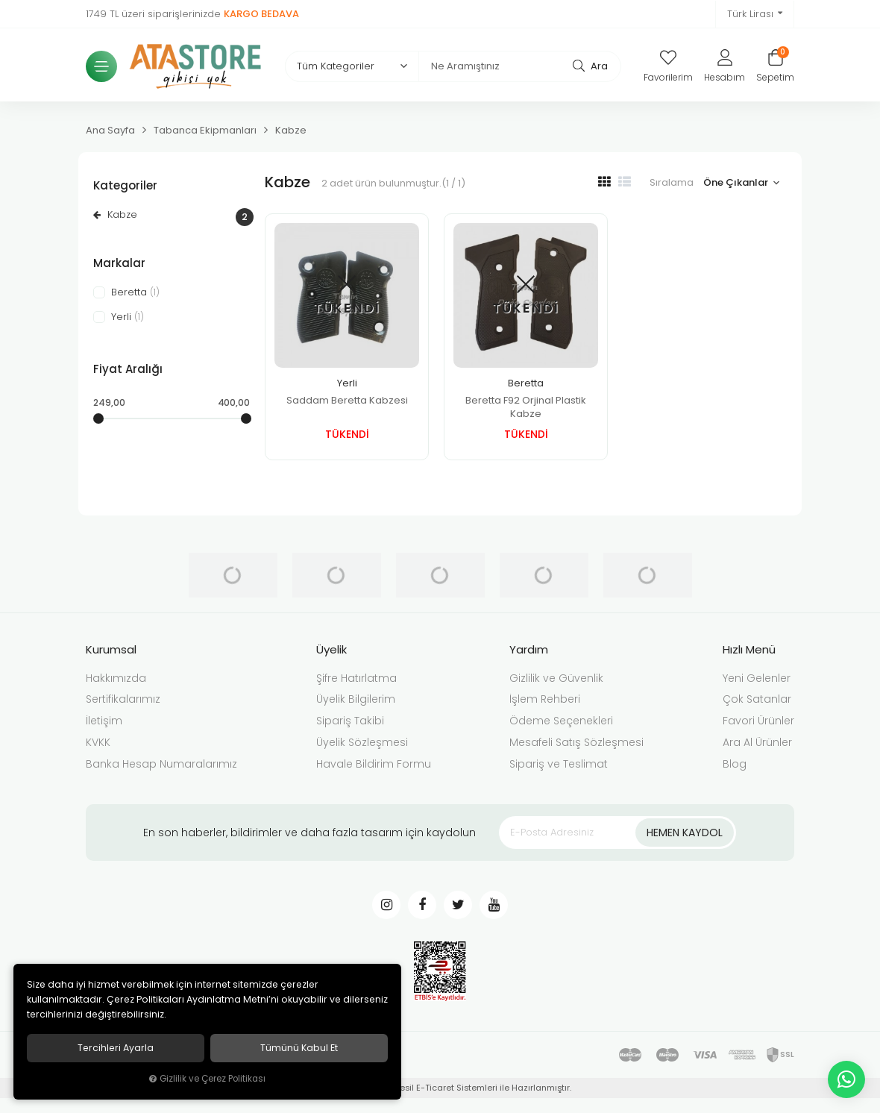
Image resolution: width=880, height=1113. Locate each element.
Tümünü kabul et (299, 1048)
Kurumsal (111, 649)
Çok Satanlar (757, 699)
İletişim (104, 720)
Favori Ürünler (758, 720)
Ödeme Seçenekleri (561, 720)
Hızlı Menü (749, 649)
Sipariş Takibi (350, 720)
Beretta (526, 383)
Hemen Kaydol (685, 832)
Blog (735, 764)
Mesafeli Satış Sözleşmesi (576, 742)
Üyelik (331, 649)
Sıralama (672, 182)
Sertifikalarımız (123, 699)
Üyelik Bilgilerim (355, 699)
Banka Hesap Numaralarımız (161, 764)
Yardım (528, 649)
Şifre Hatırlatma (356, 678)
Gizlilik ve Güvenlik (556, 678)
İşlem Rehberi (544, 699)
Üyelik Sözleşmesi (362, 742)
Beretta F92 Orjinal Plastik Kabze (525, 406)
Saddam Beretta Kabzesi (347, 400)
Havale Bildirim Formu (373, 764)
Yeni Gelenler (757, 678)
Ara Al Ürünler (757, 742)
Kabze (171, 216)
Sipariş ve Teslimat (558, 764)
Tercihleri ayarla (116, 1048)
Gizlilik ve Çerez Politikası (207, 1079)
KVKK (98, 742)
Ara (590, 66)
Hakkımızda (116, 678)
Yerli (347, 383)
